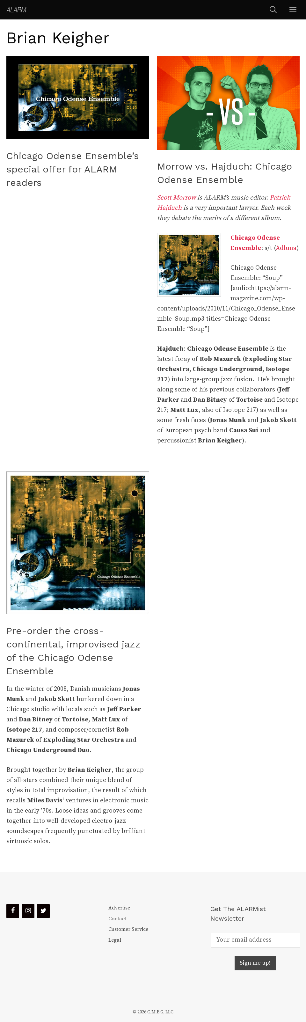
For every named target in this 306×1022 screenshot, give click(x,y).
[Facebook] (12, 911)
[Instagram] (28, 911)
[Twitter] (43, 911)
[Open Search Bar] (273, 9)
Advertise (119, 908)
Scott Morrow (176, 198)
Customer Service (128, 929)
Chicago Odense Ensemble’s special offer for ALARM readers (72, 169)
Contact (117, 919)
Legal (114, 940)
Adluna (286, 248)
